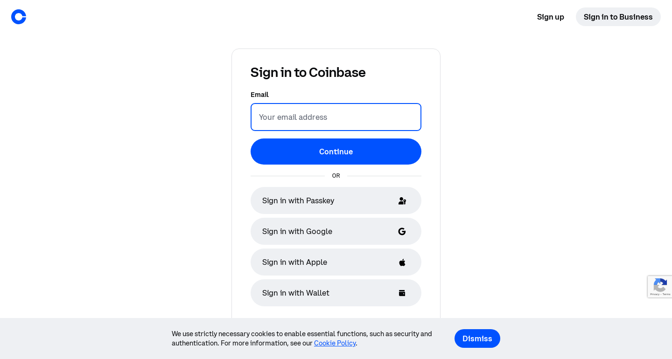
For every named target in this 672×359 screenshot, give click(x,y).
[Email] (336, 117)
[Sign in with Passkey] (336, 200)
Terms (666, 294)
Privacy (654, 294)
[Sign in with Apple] (336, 262)
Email (260, 94)
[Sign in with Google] (336, 231)
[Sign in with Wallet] (336, 292)
